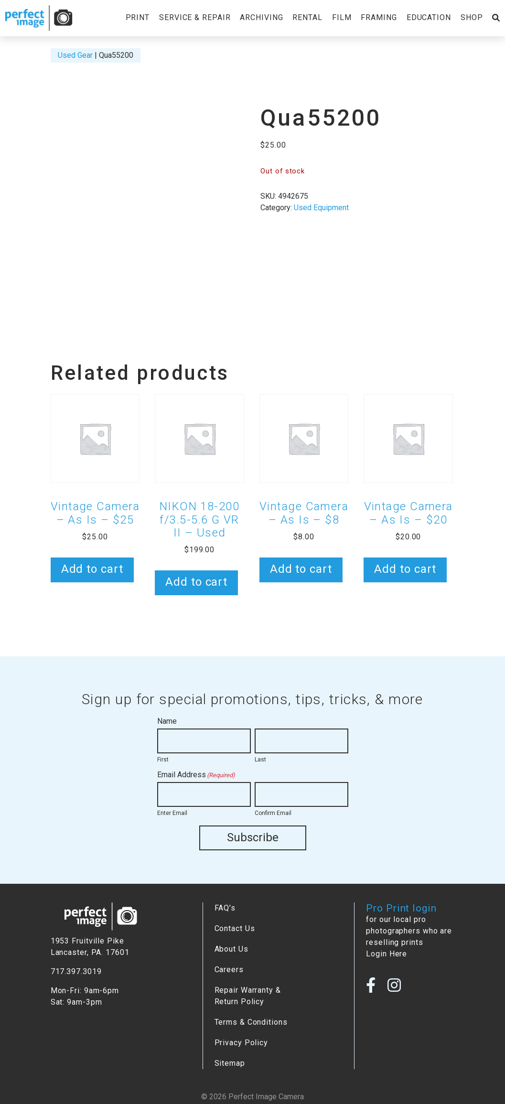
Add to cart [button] (92, 569)
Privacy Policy (242, 1042)
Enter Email (172, 813)
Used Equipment (321, 207)
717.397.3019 (76, 970)
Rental (307, 17)
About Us (231, 948)
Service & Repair (194, 17)
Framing (379, 17)
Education (429, 17)
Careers (229, 969)
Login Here (386, 953)
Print (138, 17)
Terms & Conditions (251, 1021)
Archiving (261, 17)
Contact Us (235, 928)
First (163, 759)
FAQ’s (225, 907)
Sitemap (230, 1062)
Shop (472, 17)
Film (342, 17)
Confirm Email (273, 813)
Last (260, 759)
